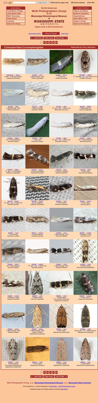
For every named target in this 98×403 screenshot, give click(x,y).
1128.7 (17, 264)
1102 (65, 169)
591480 (58, 233)
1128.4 (89, 233)
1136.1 (41, 329)
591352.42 (10, 75)
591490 (10, 264)
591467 (58, 264)
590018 (82, 329)
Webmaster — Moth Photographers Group (62, 386)
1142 (89, 362)
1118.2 (41, 201)
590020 (34, 329)
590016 (58, 329)
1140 (40, 362)
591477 (34, 233)
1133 (40, 296)
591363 (10, 169)
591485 (82, 201)
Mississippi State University (80, 383)
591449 (10, 201)
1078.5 (89, 75)
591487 (82, 233)
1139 (16, 362)
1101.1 (41, 169)
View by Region (51, 33)
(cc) (87, 76)
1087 (65, 106)
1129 (65, 264)
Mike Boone (64, 389)
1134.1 (17, 329)
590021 (10, 362)
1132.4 (17, 296)
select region (64, 33)
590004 (81, 296)
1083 (40, 106)
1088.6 (89, 106)
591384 (58, 138)
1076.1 (18, 75)
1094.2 (89, 138)
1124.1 (41, 233)
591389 (10, 138)
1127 (65, 233)
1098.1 (17, 169)
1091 (40, 138)
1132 (89, 264)
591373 (34, 106)
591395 (10, 106)
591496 (58, 201)
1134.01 (89, 296)
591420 (34, 169)
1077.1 (65, 75)
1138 (89, 329)
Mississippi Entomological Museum (49, 383)
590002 (58, 296)
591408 (82, 169)
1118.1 (17, 201)
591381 (34, 138)
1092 (65, 138)
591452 (34, 201)
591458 (82, 264)
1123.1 (89, 201)
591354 (58, 75)
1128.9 (41, 264)
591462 (10, 296)
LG (83, 76)
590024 (82, 362)
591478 (10, 233)
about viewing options (35, 33)
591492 (34, 264)
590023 (58, 362)
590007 (10, 329)
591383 (58, 106)
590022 (34, 362)
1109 (89, 169)
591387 (82, 138)
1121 (65, 201)
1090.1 (17, 138)
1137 (65, 329)
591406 (82, 106)
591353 (34, 75)
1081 (16, 106)
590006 (34, 296)
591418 (58, 169)
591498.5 (82, 75)
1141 (65, 362)
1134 (65, 296)
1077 (40, 75)
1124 (16, 233)
